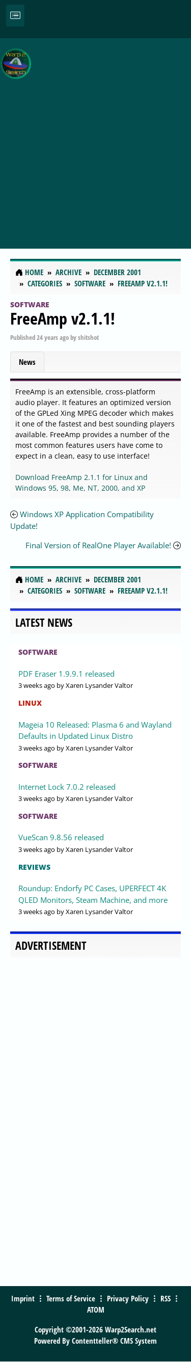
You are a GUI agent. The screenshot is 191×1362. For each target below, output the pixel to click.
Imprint (23, 1298)
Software (29, 304)
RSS (165, 1298)
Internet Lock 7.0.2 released (67, 787)
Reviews (34, 867)
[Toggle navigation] (15, 15)
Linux (30, 703)
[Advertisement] (95, 137)
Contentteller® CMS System (114, 1341)
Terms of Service (70, 1298)
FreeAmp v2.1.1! (62, 318)
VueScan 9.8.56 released (61, 837)
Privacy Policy (128, 1298)
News (27, 362)
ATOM (95, 1309)
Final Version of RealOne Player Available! (98, 545)
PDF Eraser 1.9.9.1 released (66, 674)
